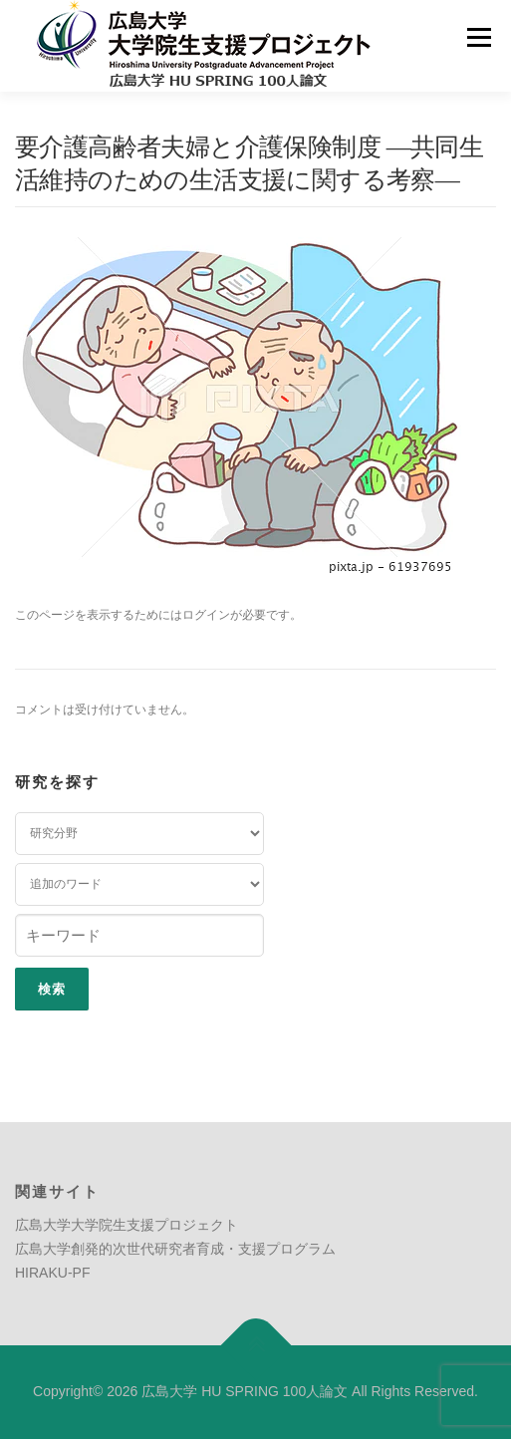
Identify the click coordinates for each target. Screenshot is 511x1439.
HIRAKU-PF (52, 1273)
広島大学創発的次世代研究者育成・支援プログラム (175, 1249)
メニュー (478, 37)
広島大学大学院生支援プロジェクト (126, 1225)
